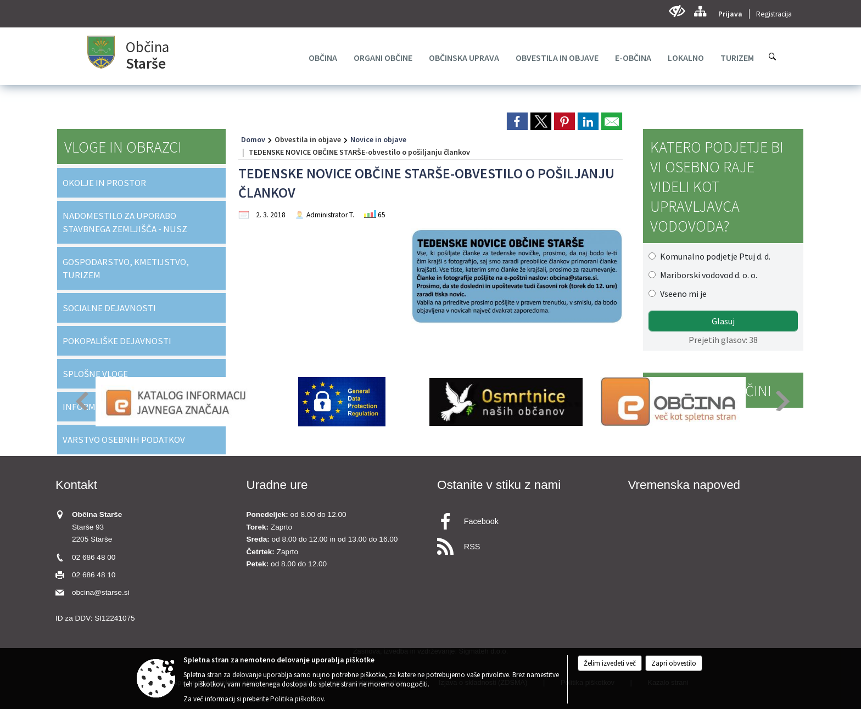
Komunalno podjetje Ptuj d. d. (715, 256)
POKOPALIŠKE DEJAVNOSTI (117, 341)
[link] (517, 121)
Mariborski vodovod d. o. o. (708, 274)
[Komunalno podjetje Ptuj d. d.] (652, 256)
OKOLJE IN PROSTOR (104, 183)
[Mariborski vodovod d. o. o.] (652, 274)
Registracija (774, 14)
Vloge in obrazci (123, 147)
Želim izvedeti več (610, 663)
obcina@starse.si (100, 592)
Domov (253, 139)
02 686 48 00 (93, 557)
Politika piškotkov (297, 699)
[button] (81, 401)
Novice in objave (378, 139)
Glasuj (723, 321)
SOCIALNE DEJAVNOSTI (109, 308)
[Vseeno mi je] (652, 293)
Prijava (730, 14)
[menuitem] (322, 57)
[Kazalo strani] (700, 11)
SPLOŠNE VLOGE (95, 374)
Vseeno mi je (683, 293)
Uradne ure (277, 485)
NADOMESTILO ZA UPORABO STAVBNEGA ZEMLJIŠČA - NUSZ (125, 222)
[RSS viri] (526, 543)
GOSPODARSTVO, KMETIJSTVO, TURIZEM (126, 268)
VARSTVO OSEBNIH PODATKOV (124, 440)
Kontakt (76, 485)
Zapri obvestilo (673, 663)
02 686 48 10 (93, 575)
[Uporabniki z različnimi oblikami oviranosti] (676, 11)
